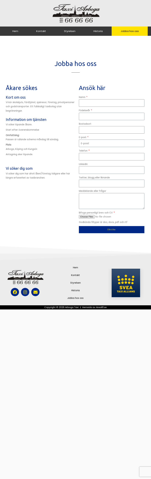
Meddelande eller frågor (92, 191)
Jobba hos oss (130, 31)
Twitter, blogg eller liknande (94, 177)
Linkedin (83, 164)
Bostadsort (85, 123)
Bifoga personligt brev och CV (96, 212)
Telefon (83, 150)
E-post (83, 137)
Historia (98, 31)
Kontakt (41, 31)
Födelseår (85, 110)
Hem (15, 31)
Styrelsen (69, 31)
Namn (82, 97)
